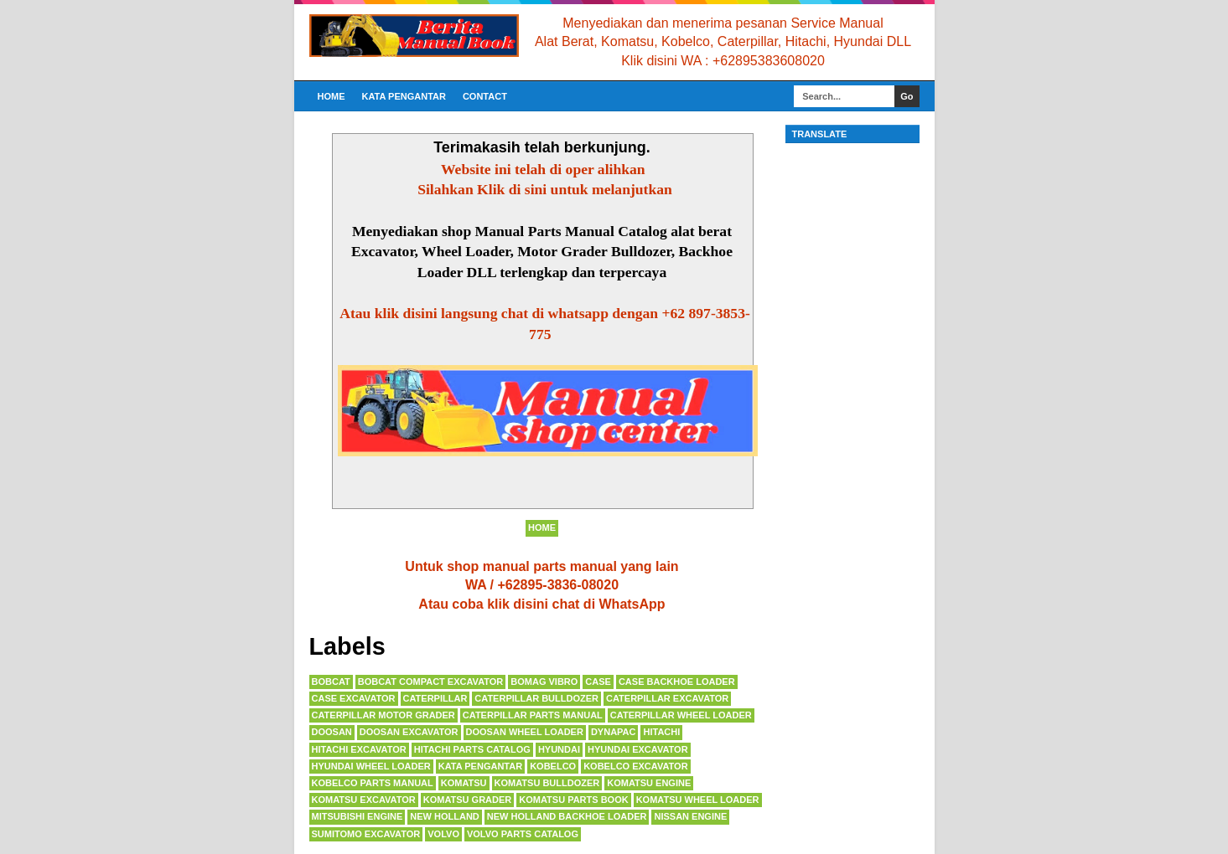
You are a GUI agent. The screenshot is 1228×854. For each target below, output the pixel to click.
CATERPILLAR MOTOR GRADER (383, 715)
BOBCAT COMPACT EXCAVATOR (431, 682)
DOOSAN (332, 732)
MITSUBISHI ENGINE (357, 816)
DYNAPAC (613, 732)
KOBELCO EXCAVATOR (635, 766)
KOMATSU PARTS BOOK (573, 800)
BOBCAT (331, 682)
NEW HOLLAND (444, 816)
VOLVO (443, 834)
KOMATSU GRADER (467, 800)
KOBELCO (553, 766)
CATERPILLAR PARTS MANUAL (533, 715)
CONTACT (485, 96)
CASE (598, 682)
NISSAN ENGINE (690, 816)
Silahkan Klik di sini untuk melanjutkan (544, 189)
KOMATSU (464, 783)
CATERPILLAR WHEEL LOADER (681, 715)
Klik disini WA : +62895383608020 (723, 61)
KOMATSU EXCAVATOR (364, 800)
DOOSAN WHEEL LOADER (524, 732)
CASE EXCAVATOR (354, 698)
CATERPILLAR (435, 698)
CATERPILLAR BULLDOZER (536, 698)
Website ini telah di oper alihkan (545, 169)
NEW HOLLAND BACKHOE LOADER (567, 816)
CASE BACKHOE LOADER (677, 682)
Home (331, 96)
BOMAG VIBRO (544, 682)
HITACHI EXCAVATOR (359, 749)
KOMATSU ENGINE (649, 783)
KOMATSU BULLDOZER (547, 783)
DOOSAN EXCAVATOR (409, 732)
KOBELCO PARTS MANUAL (372, 783)
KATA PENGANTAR (404, 96)
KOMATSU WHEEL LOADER (697, 800)
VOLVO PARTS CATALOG (522, 834)
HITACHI (661, 732)
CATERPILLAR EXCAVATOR (667, 698)
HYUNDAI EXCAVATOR (638, 749)
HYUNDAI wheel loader (371, 766)
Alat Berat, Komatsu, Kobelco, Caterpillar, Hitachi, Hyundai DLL (723, 41)
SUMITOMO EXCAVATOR (366, 834)
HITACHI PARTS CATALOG (472, 749)
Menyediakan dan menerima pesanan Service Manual (722, 23)
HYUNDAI (559, 749)
